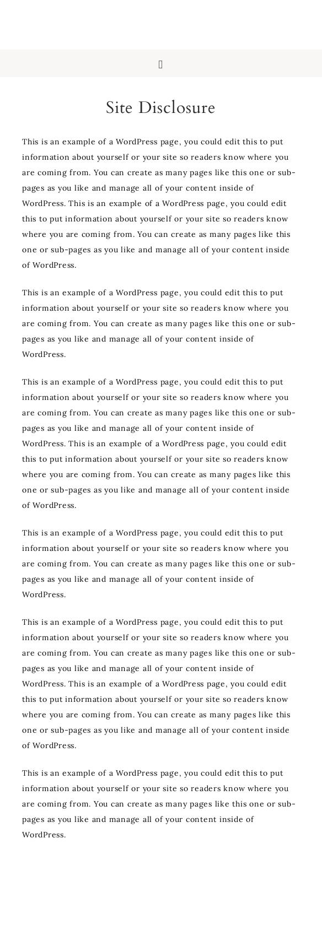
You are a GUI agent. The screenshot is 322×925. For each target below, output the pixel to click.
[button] (161, 63)
